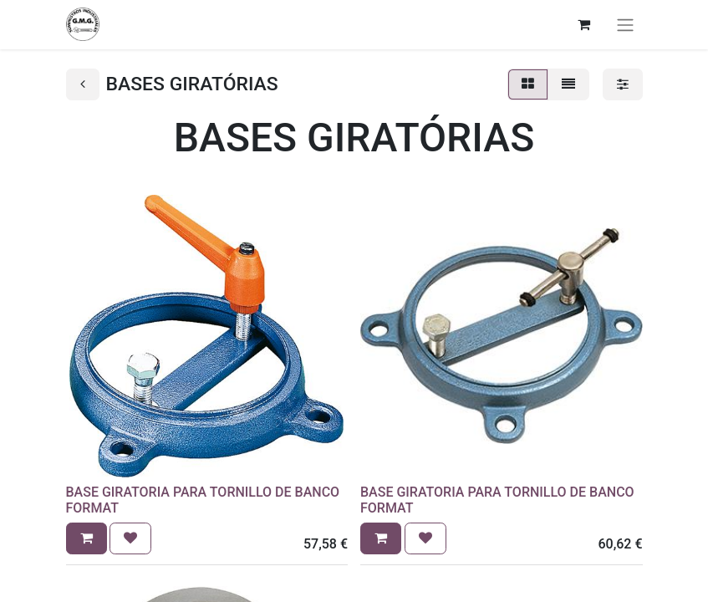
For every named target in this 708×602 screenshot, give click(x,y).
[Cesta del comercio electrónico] (584, 24)
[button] (86, 538)
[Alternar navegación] (625, 25)
